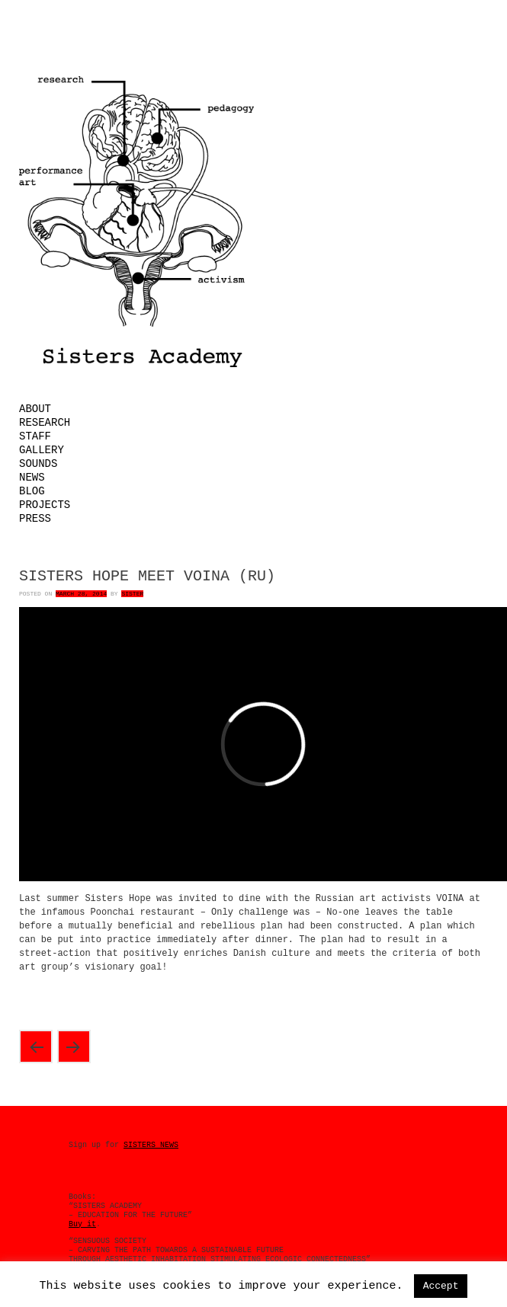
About (35, 409)
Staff (35, 436)
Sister (132, 593)
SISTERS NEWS (151, 1145)
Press (35, 519)
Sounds (38, 464)
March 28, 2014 (81, 593)
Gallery (41, 450)
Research (44, 423)
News (32, 477)
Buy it (82, 1224)
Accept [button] (441, 1286)
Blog (32, 491)
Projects (44, 505)
